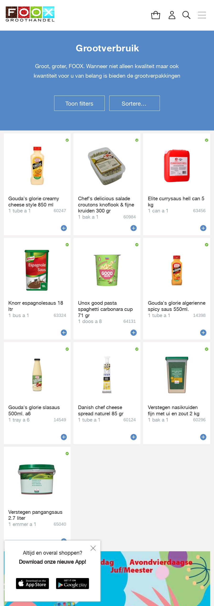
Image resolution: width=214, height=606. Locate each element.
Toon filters (79, 103)
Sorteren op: (138, 103)
